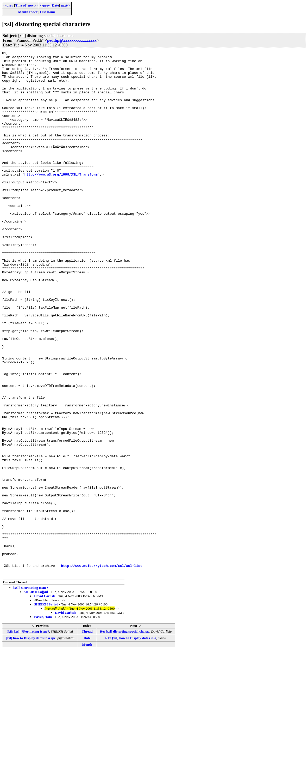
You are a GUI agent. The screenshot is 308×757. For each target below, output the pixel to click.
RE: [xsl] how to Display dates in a (130, 743)
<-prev (8, 5)
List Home (48, 12)
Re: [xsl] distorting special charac (124, 736)
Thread (20, 5)
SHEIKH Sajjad (36, 697)
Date (55, 5)
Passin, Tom (43, 722)
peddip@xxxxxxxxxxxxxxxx (72, 40)
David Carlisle (44, 701)
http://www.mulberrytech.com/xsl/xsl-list (101, 668)
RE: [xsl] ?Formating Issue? (28, 736)
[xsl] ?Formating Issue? (30, 692)
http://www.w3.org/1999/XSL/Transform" (62, 199)
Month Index (27, 12)
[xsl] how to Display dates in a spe (30, 743)
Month (87, 749)
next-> (32, 5)
